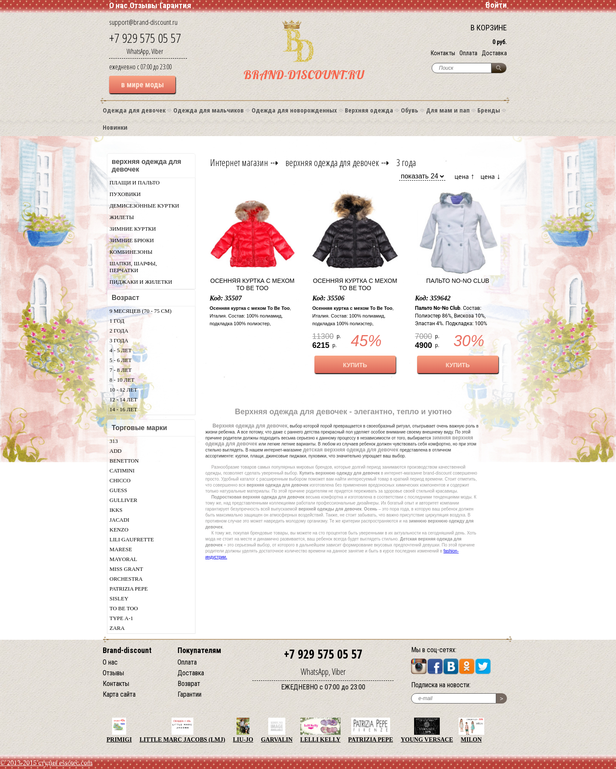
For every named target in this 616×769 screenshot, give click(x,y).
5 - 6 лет (121, 360)
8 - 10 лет (122, 380)
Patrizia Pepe (129, 588)
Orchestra (126, 579)
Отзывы (143, 5)
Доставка (494, 53)
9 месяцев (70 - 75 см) (141, 311)
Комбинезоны (131, 252)
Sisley (119, 598)
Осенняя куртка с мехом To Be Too (252, 284)
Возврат (189, 684)
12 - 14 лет (123, 399)
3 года (119, 340)
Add (115, 451)
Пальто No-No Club (457, 280)
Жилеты (122, 217)
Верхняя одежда (369, 110)
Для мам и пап (448, 110)
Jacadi (119, 520)
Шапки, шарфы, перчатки (133, 266)
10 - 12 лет (123, 389)
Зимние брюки (132, 240)
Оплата (468, 53)
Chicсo (120, 480)
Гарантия (175, 5)
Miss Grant (126, 569)
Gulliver (123, 500)
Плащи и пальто (135, 182)
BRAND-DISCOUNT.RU (303, 74)
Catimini (122, 470)
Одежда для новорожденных (294, 110)
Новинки (115, 127)
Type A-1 (121, 618)
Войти (496, 5)
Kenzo (119, 529)
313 (114, 441)
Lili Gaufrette (132, 539)
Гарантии (189, 694)
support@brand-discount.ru (143, 22)
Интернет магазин (239, 162)
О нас (118, 5)
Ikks (116, 510)
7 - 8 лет (121, 370)
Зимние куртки (133, 229)
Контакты (443, 53)
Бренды (488, 110)
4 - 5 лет (121, 350)
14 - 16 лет (123, 409)
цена (465, 176)
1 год (117, 321)
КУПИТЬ (355, 365)
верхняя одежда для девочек (332, 162)
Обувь (409, 110)
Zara (117, 628)
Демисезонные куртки (144, 205)
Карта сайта (119, 694)
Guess (118, 490)
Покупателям (199, 650)
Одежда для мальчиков (208, 110)
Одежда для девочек (134, 110)
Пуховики (125, 194)
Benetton (124, 460)
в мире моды (142, 84)
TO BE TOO (124, 608)
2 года (119, 330)
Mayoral (123, 559)
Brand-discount (127, 650)
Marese (121, 549)
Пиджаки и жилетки (141, 282)
